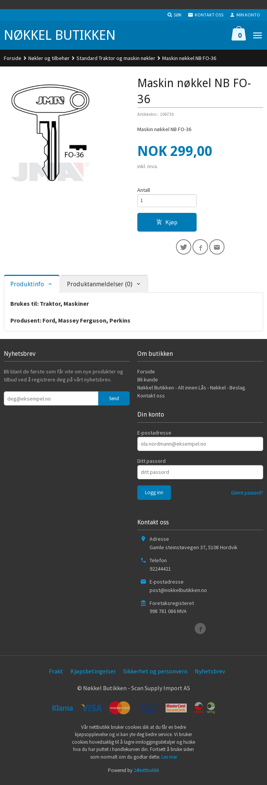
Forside (12, 58)
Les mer (169, 760)
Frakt (56, 674)
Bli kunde (147, 383)
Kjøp (166, 223)
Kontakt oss (151, 399)
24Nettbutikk (146, 773)
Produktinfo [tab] (27, 287)
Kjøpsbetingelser (93, 674)
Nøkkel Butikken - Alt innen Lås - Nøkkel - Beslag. (191, 391)
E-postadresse (154, 435)
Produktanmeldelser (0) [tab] (99, 287)
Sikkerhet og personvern (155, 674)
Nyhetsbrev (210, 674)
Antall (143, 190)
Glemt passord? (247, 496)
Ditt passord (151, 464)
